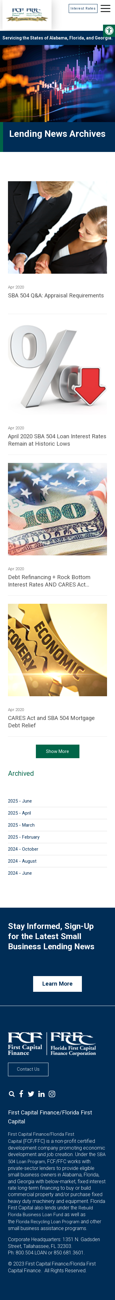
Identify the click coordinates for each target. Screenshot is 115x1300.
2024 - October (23, 849)
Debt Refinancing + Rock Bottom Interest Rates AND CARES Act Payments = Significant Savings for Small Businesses (52, 581)
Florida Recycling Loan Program (47, 1221)
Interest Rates (83, 8)
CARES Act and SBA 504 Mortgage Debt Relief (51, 722)
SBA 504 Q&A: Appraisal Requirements (56, 295)
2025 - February (24, 837)
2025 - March (21, 825)
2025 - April (19, 813)
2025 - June (20, 801)
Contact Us (28, 1069)
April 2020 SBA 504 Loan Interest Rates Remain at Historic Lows (57, 440)
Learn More (57, 983)
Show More (57, 751)
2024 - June (20, 873)
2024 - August (22, 861)
